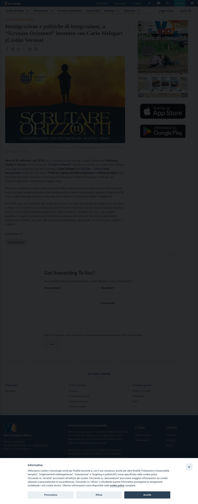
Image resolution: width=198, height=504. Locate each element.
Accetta (147, 494)
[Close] (189, 467)
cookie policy (117, 485)
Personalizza (50, 494)
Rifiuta (99, 494)
